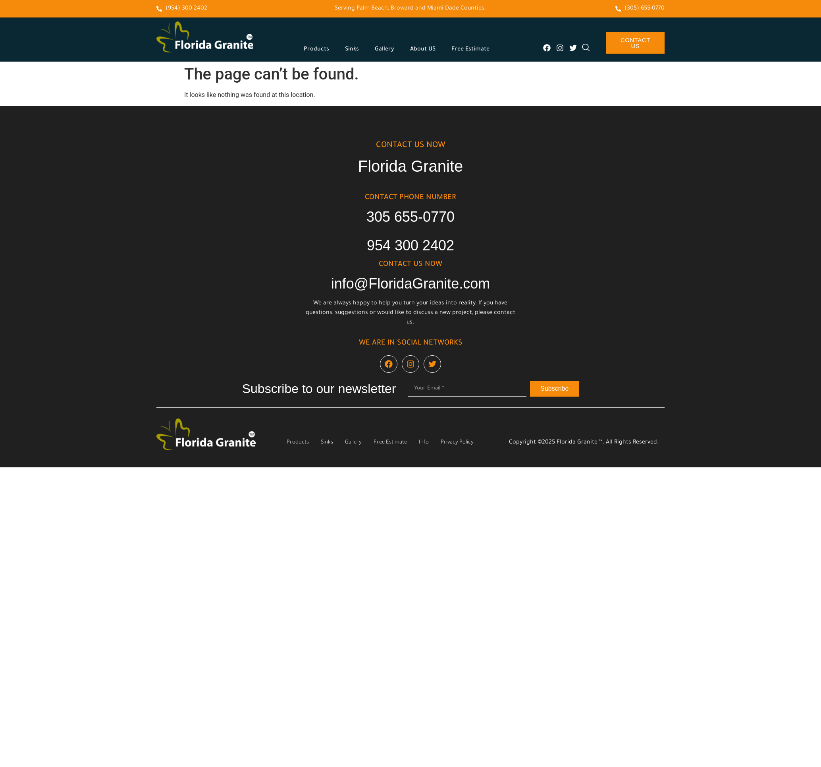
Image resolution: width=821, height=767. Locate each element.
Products (316, 49)
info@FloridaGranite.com (410, 283)
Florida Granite (410, 166)
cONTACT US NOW (410, 145)
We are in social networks (411, 343)
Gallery (384, 49)
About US (423, 49)
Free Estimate (470, 49)
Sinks (352, 49)
